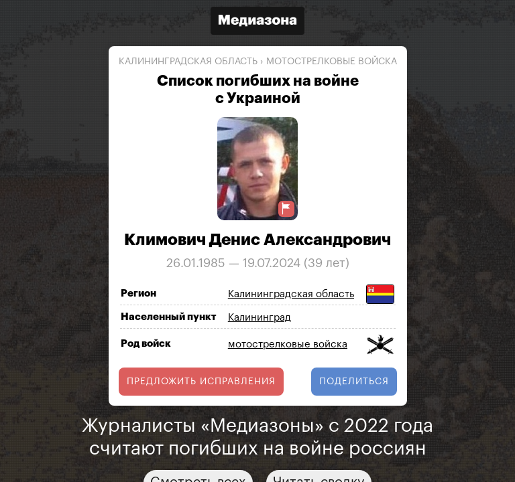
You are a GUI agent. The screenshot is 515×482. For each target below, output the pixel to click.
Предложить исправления (201, 381)
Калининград (259, 318)
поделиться (354, 381)
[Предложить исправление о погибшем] (286, 208)
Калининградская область (188, 61)
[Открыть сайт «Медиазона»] (257, 22)
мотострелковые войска (331, 61)
